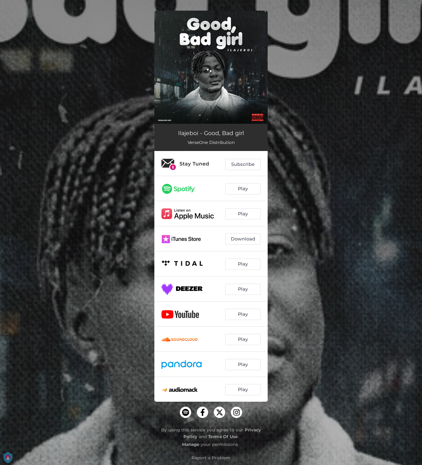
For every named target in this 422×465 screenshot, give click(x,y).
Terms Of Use (223, 436)
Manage (190, 444)
